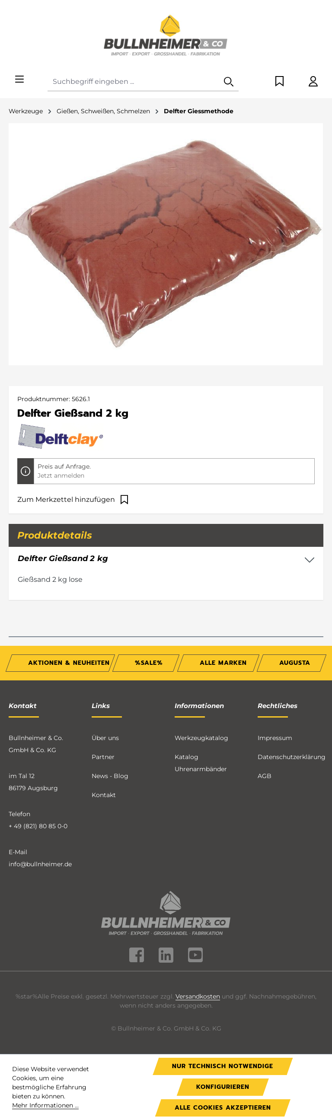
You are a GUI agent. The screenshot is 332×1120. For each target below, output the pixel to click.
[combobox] (133, 82)
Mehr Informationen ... (45, 1105)
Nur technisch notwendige (222, 1066)
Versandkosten (198, 996)
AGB (264, 776)
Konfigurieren (222, 1086)
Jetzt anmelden (61, 475)
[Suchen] (229, 82)
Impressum (275, 738)
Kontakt (104, 795)
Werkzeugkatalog (201, 738)
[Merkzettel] (279, 82)
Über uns (105, 738)
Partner (103, 757)
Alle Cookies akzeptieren (223, 1107)
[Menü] (19, 80)
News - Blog (110, 776)
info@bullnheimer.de (40, 864)
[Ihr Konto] (313, 82)
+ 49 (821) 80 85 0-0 (38, 826)
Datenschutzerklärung (292, 757)
